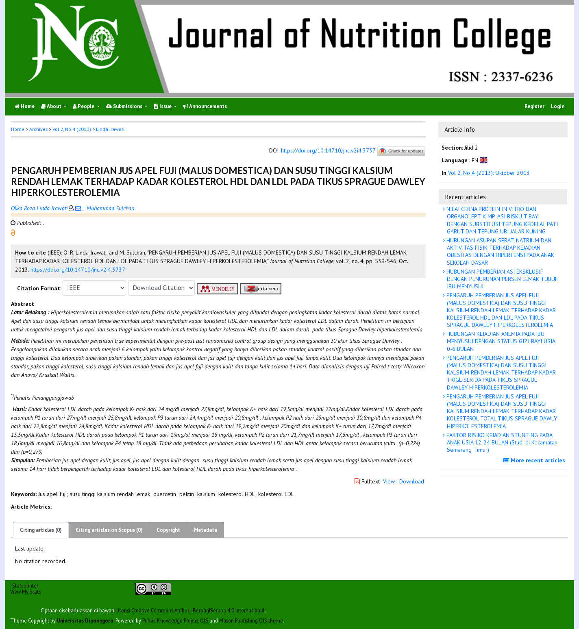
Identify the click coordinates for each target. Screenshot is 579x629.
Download (411, 481)
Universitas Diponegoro (85, 620)
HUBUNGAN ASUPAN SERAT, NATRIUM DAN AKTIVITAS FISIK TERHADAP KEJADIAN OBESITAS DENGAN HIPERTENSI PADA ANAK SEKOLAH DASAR (499, 251)
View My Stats (25, 591)
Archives (38, 129)
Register (534, 106)
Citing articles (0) (41, 530)
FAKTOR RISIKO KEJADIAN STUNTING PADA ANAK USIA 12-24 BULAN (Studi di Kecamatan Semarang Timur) (501, 442)
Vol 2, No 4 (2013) (71, 129)
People (84, 106)
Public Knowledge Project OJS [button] (175, 620)
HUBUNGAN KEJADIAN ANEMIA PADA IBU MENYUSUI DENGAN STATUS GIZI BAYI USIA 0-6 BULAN (500, 341)
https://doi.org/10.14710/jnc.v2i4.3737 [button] (77, 269)
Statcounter (25, 585)
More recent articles (535, 460)
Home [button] (17, 129)
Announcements (205, 106)
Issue (163, 106)
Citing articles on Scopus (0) (109, 530)
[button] (13, 231)
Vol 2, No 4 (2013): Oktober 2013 (489, 172)
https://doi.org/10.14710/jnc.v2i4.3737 (328, 150)
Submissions (125, 106)
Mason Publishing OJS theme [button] (251, 620)
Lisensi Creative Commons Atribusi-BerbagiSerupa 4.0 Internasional (190, 610)
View (389, 481)
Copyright (168, 530)
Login (557, 106)
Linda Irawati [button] (110, 129)
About (52, 106)
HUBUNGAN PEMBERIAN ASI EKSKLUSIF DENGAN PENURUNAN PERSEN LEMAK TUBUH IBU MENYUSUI (502, 279)
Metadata (205, 530)
